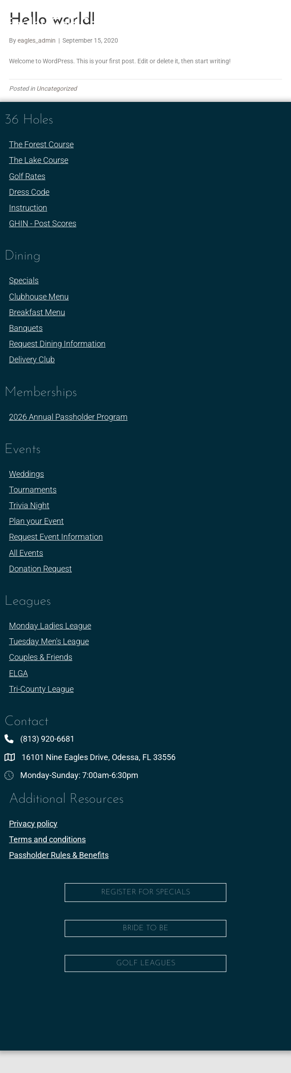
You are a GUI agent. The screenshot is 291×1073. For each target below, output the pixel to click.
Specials (24, 280)
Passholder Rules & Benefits (59, 855)
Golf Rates (27, 176)
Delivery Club (32, 359)
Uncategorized (56, 88)
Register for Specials (145, 892)
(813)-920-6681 (124, 48)
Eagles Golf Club (56, 24)
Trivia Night (29, 505)
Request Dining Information (57, 343)
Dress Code (29, 192)
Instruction (28, 207)
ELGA (18, 673)
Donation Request (40, 568)
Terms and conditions (47, 839)
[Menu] (266, 22)
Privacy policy (33, 823)
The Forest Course (41, 144)
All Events (26, 553)
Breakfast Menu (37, 312)
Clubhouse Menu (39, 296)
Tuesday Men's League (49, 641)
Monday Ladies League (50, 625)
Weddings (26, 474)
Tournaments (33, 489)
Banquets (26, 328)
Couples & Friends (40, 657)
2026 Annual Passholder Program (68, 417)
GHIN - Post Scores (42, 223)
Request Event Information (56, 536)
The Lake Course (38, 160)
